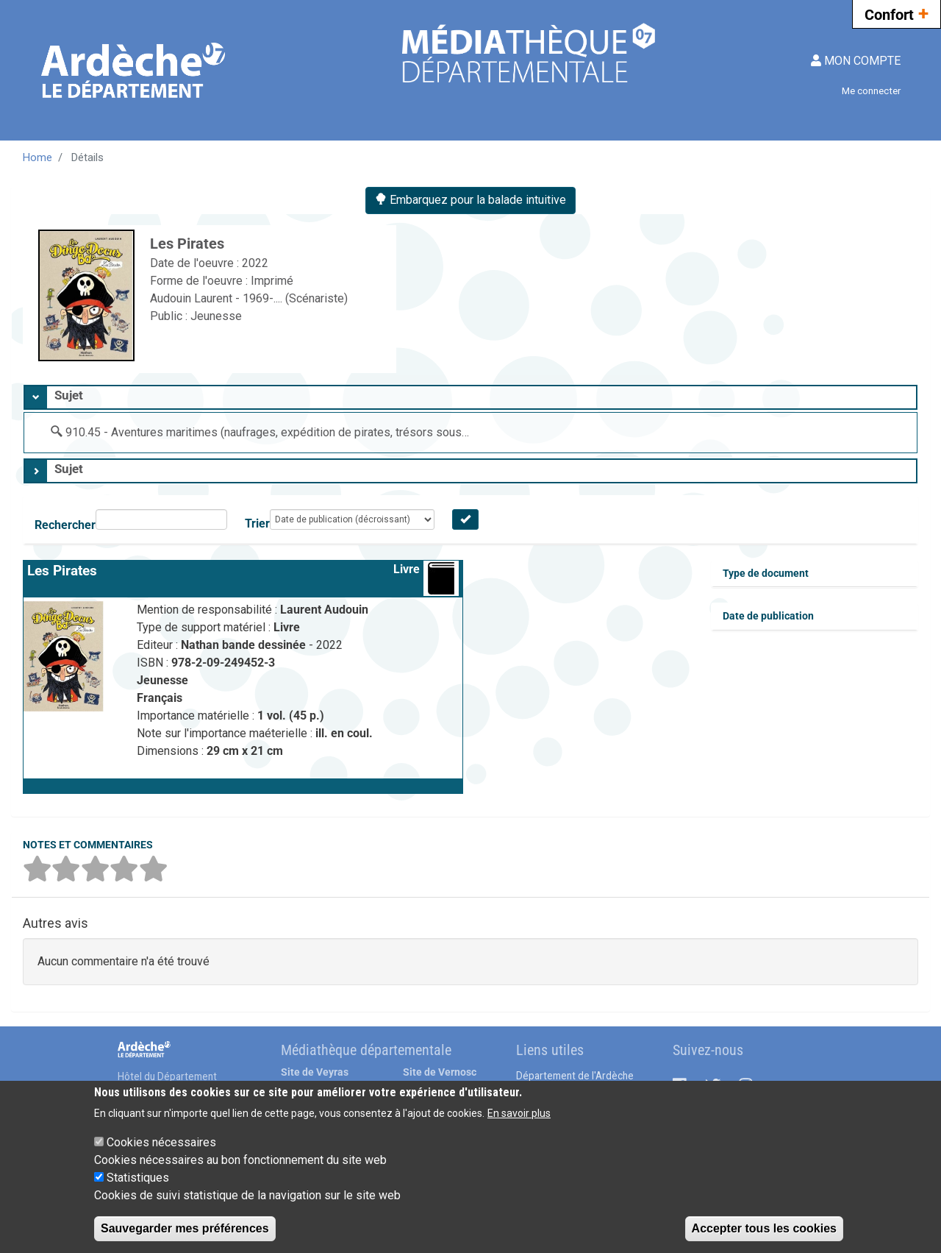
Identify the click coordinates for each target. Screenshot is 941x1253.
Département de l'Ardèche (575, 1076)
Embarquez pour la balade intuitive (470, 200)
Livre (406, 569)
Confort (897, 12)
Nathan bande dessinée (245, 645)
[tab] (470, 397)
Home (37, 157)
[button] (243, 785)
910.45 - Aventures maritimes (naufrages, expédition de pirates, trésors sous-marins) (284, 432)
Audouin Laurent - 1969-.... (217, 298)
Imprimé (272, 281)
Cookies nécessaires (161, 1142)
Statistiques (138, 1178)
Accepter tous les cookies (764, 1228)
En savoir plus (519, 1113)
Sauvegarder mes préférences (185, 1228)
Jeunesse (216, 316)
